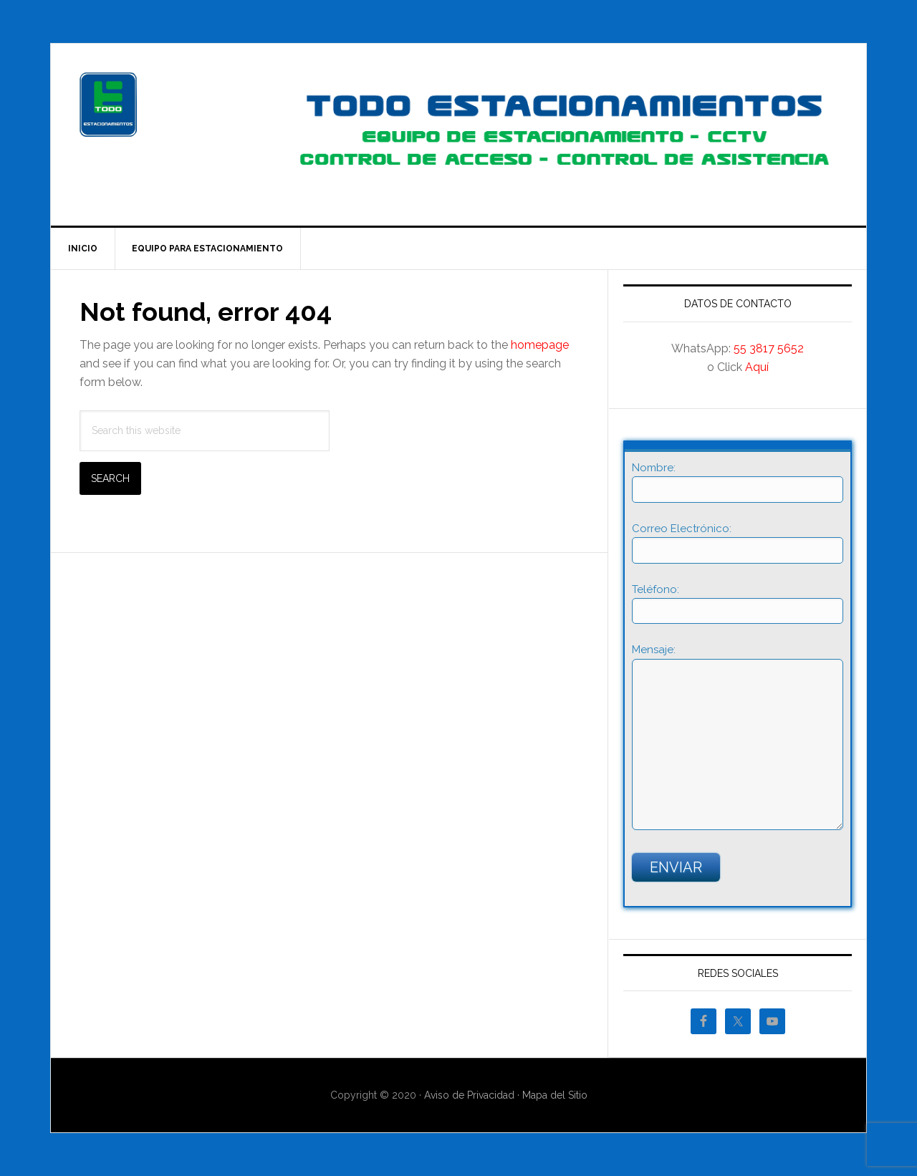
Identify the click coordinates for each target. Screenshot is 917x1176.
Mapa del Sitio (554, 1095)
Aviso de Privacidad (469, 1095)
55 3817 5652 (769, 348)
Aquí (757, 367)
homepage (540, 345)
